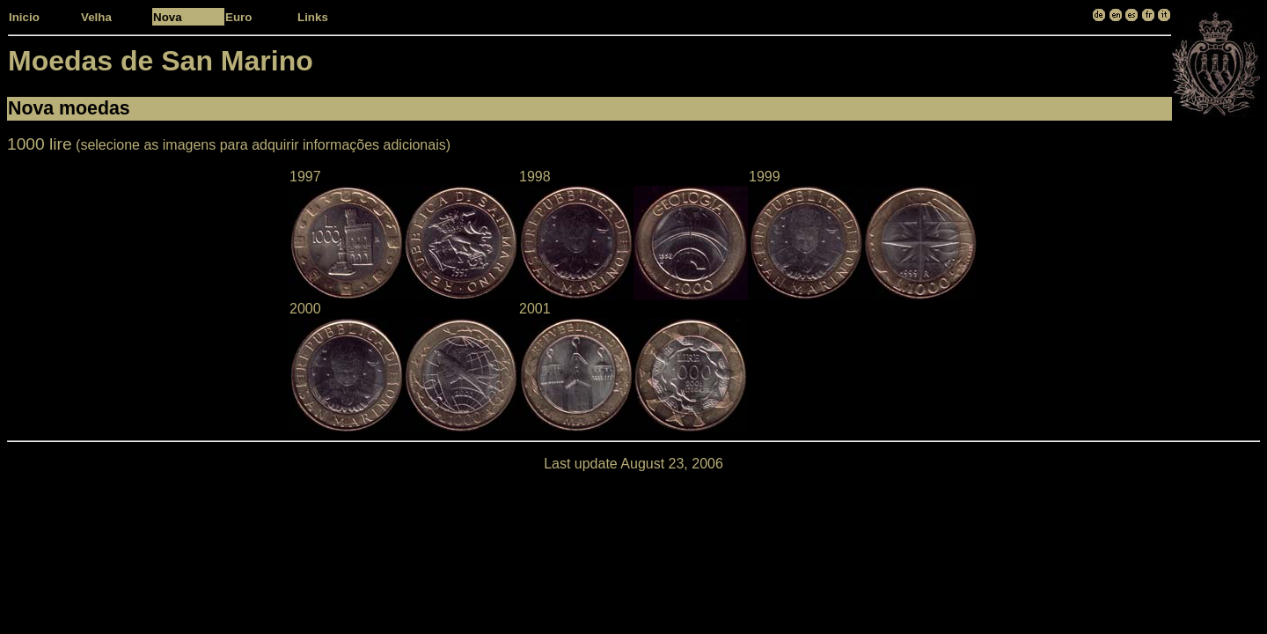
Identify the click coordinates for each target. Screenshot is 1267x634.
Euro (238, 17)
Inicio (24, 17)
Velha (96, 17)
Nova (167, 17)
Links (312, 17)
